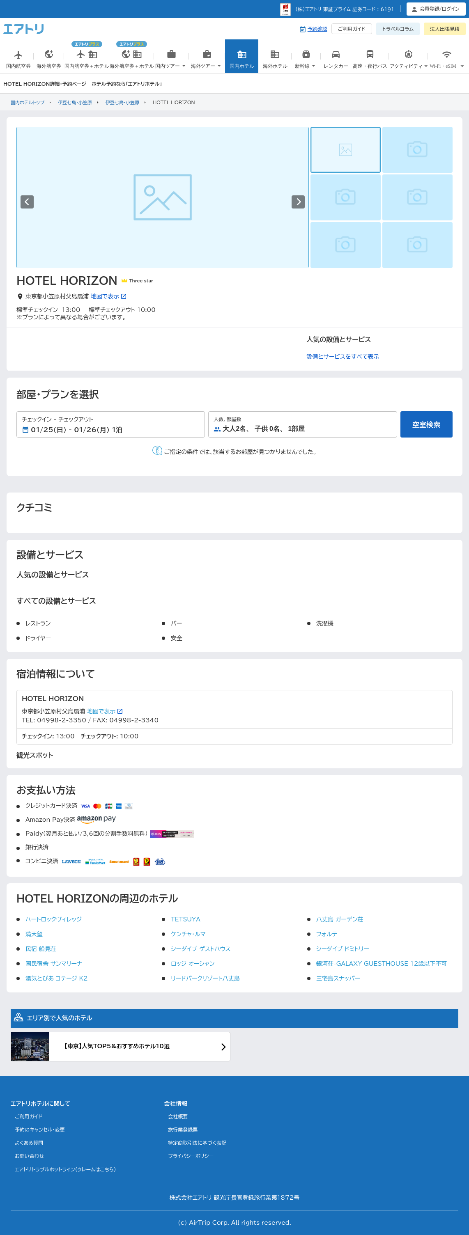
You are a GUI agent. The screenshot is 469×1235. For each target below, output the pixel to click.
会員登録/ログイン (440, 8)
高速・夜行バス (370, 64)
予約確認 (317, 28)
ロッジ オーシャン (192, 964)
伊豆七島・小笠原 (75, 102)
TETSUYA (185, 919)
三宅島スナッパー (338, 978)
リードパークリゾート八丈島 (205, 978)
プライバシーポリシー (191, 1155)
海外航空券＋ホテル (131, 56)
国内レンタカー (336, 64)
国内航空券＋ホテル (87, 56)
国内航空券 (18, 61)
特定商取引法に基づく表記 (197, 1142)
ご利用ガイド (352, 28)
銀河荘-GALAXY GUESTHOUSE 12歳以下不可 (381, 964)
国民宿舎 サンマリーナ (53, 964)
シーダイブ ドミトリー (342, 949)
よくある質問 (29, 1142)
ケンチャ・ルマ (188, 934)
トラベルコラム (398, 28)
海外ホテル (275, 61)
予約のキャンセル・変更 (40, 1129)
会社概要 (178, 1116)
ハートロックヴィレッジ (53, 919)
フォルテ (326, 934)
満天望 (34, 934)
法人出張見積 (445, 28)
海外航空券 (49, 61)
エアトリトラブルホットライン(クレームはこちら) (65, 1169)
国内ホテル (242, 61)
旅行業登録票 (183, 1129)
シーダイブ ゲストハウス (201, 949)
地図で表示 (108, 296)
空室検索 (426, 424)
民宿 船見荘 (40, 949)
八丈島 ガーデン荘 (339, 919)
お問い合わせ (29, 1155)
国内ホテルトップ (27, 102)
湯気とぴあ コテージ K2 (56, 978)
